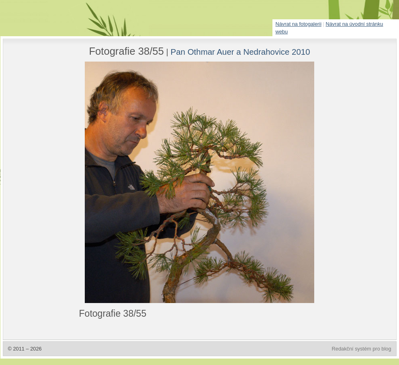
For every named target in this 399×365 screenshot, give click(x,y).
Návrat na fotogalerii (299, 24)
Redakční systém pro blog (361, 349)
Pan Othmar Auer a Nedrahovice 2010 (240, 51)
